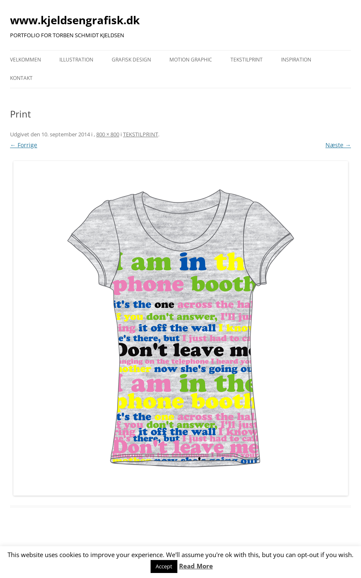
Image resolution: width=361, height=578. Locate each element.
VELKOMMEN (25, 59)
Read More (196, 566)
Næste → (338, 145)
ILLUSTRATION (76, 59)
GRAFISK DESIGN (131, 59)
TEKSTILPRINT (246, 59)
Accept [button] (164, 566)
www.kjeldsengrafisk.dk (75, 20)
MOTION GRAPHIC (190, 59)
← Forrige (23, 145)
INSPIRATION (296, 59)
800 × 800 (107, 134)
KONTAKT (21, 78)
